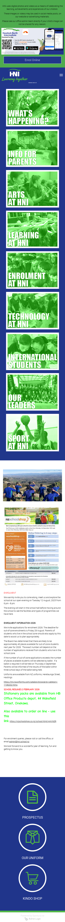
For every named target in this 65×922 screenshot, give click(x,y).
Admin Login (32, 919)
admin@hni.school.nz (19, 741)
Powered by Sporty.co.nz (32, 915)
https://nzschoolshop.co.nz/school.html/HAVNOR (33, 721)
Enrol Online (32, 60)
